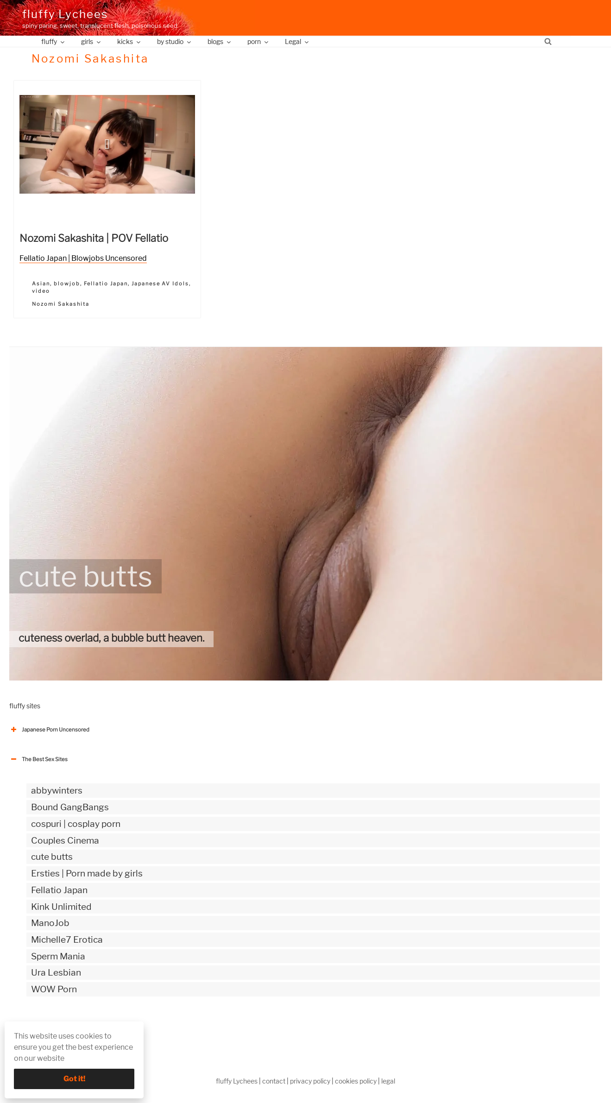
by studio (174, 41)
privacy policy (310, 1081)
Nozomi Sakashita (60, 304)
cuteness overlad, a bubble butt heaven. (111, 637)
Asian (41, 283)
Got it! (74, 1078)
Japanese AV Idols (160, 283)
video (41, 291)
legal (388, 1081)
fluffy (53, 41)
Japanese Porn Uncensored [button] (49, 729)
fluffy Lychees (65, 14)
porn (258, 41)
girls (91, 41)
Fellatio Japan (106, 283)
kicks (129, 41)
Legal (297, 41)
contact (273, 1081)
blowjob (67, 283)
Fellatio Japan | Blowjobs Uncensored (83, 258)
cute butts (85, 576)
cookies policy (356, 1081)
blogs (220, 41)
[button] (107, 144)
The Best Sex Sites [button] (38, 759)
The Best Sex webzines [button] (44, 1027)
